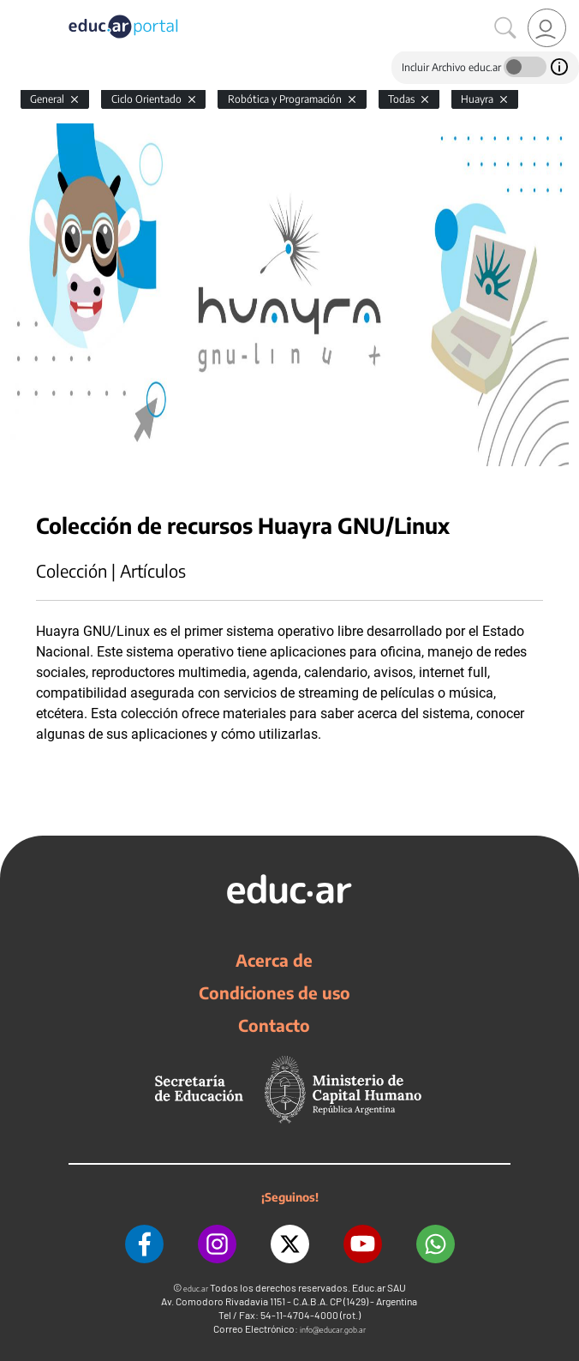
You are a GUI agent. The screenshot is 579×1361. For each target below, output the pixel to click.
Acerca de (274, 960)
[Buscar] (505, 28)
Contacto (274, 1025)
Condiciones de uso (274, 992)
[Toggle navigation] (15, 9)
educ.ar (195, 1288)
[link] (547, 28)
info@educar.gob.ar (333, 1329)
